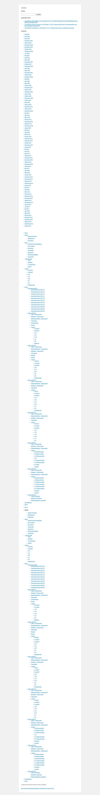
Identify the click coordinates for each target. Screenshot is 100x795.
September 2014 (29, 202)
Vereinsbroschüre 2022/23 (38, 306)
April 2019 (27, 115)
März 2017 (27, 153)
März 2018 (27, 134)
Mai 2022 (27, 79)
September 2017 (29, 145)
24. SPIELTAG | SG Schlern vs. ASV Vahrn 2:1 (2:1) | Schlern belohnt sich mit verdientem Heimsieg (49, 28)
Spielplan (30, 262)
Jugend (26, 268)
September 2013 (29, 223)
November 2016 (29, 160)
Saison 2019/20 (32, 469)
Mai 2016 (27, 168)
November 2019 (29, 106)
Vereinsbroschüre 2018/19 (38, 300)
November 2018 (29, 121)
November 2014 (29, 198)
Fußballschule (31, 285)
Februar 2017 (28, 155)
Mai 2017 (27, 149)
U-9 (29, 280)
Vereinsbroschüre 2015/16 (38, 294)
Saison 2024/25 (32, 313)
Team (29, 260)
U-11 (29, 276)
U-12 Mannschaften (39, 460)
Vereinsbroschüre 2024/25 (38, 311)
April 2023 (27, 68)
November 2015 (29, 179)
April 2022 (27, 81)
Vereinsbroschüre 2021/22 (38, 304)
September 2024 (29, 51)
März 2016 (27, 172)
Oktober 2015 (28, 181)
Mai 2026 (27, 34)
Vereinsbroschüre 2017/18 (38, 298)
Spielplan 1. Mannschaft (37, 316)
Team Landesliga (35, 496)
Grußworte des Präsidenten (35, 244)
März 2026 (27, 38)
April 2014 (27, 211)
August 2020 (28, 100)
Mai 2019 (27, 113)
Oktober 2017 (28, 143)
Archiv (26, 287)
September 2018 (29, 125)
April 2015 (27, 189)
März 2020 (27, 102)
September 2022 (29, 77)
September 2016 (29, 164)
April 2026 (27, 36)
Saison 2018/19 (32, 495)
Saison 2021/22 (32, 412)
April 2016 (27, 170)
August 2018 (28, 128)
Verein (26, 242)
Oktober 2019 (28, 108)
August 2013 (28, 226)
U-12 (29, 274)
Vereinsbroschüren (32, 288)
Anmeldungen (28, 502)
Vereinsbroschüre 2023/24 (38, 309)
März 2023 (27, 70)
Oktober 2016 (28, 162)
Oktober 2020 (28, 96)
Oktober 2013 (28, 221)
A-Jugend (30, 270)
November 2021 (29, 87)
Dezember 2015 (29, 177)
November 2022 (29, 72)
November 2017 (29, 140)
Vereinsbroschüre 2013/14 (38, 289)
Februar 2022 (28, 85)
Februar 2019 (28, 119)
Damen (29, 266)
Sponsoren (30, 252)
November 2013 (29, 219)
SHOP (26, 504)
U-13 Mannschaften (39, 462)
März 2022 (27, 83)
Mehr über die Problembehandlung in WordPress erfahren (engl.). (37, 788)
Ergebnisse (30, 240)
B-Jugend (30, 272)
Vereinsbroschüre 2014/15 (38, 292)
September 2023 (29, 66)
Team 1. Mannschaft (36, 314)
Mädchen (36, 343)
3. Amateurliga (31, 264)
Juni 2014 (27, 206)
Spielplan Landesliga (36, 498)
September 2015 (29, 183)
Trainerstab (31, 250)
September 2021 (29, 91)
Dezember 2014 (29, 196)
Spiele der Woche (32, 236)
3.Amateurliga (34, 323)
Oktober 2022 (28, 74)
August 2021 (28, 94)
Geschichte (31, 256)
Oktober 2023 (28, 64)
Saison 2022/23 (32, 380)
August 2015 (28, 185)
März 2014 (27, 213)
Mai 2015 (27, 187)
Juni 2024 (27, 53)
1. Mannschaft (28, 259)
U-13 (35, 397)
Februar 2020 (28, 104)
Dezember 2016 (29, 157)
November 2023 (29, 62)
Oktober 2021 (28, 89)
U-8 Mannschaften (39, 451)
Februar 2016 (28, 174)
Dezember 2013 (29, 217)
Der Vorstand (31, 246)
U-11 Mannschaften (39, 484)
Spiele (26, 235)
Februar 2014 (28, 215)
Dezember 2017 (29, 138)
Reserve (33, 355)
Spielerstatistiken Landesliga (38, 500)
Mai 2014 (27, 208)
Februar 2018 (28, 136)
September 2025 (29, 45)
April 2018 (27, 132)
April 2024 (27, 57)
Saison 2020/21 (32, 442)
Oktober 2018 (28, 123)
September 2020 (29, 98)
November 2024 (29, 47)
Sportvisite (30, 248)
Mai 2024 (27, 55)
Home (26, 233)
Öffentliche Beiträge (33, 254)
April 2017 (27, 151)
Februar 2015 (28, 194)
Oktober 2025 (28, 42)
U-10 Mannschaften (39, 456)
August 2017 (28, 147)
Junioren (36, 361)
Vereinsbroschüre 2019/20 (38, 302)
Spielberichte (31, 238)
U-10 (29, 278)
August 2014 (28, 204)
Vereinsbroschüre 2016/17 (38, 296)
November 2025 (29, 40)
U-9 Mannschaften (39, 454)
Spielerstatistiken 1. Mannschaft (39, 318)
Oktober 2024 (28, 49)
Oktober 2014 (28, 200)
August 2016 (28, 166)
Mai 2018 (27, 130)
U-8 (29, 283)
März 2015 (27, 191)
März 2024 (27, 59)
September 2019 (29, 111)
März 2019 (27, 117)
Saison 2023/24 (32, 345)
